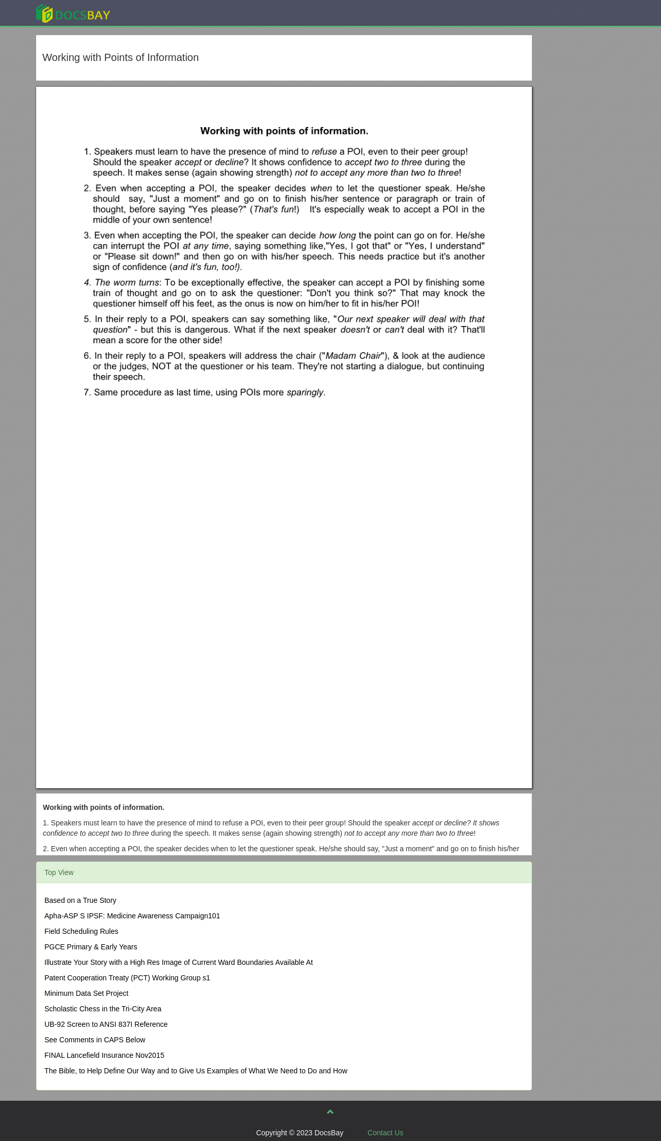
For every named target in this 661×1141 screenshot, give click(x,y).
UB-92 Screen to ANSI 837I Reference (106, 1024)
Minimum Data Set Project (86, 993)
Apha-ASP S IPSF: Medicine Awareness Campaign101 (132, 916)
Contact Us (385, 1133)
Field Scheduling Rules (81, 931)
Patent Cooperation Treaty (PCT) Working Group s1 (127, 978)
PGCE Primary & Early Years (90, 947)
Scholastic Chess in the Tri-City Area (102, 1009)
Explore (150, 12)
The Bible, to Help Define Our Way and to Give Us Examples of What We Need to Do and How (196, 1071)
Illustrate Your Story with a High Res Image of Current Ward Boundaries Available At (178, 962)
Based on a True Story (80, 900)
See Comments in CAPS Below (94, 1040)
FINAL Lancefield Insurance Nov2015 (104, 1055)
